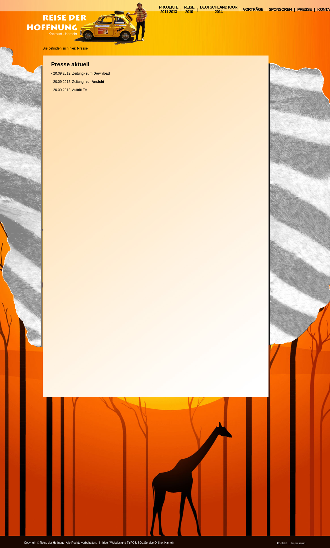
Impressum (298, 543)
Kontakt (282, 543)
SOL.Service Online (150, 542)
